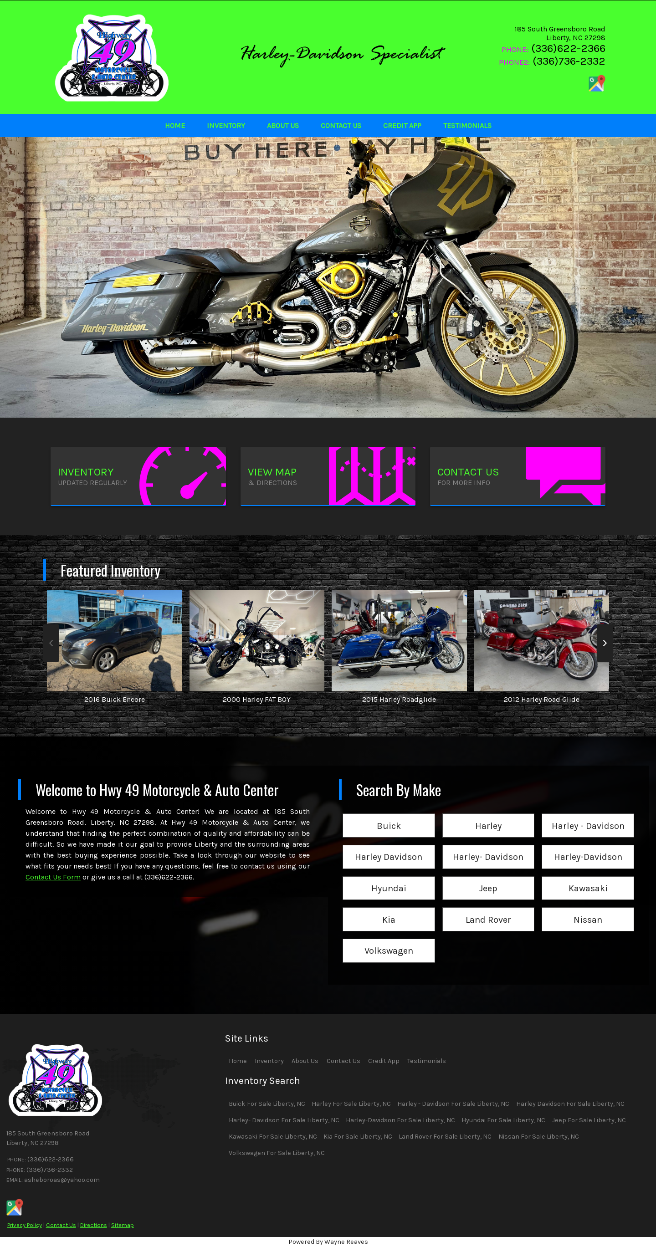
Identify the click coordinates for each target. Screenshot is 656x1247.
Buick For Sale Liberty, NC (267, 1104)
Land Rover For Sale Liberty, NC (445, 1136)
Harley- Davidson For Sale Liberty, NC (284, 1120)
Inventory (269, 1061)
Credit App (384, 1061)
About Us (305, 1061)
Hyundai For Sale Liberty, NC (503, 1120)
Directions (93, 1224)
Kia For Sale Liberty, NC (357, 1136)
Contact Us (61, 1224)
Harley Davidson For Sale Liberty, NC (570, 1104)
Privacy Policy (24, 1224)
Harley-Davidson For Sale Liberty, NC (400, 1120)
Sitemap (122, 1224)
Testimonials (426, 1061)
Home (238, 1061)
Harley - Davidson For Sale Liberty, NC (453, 1104)
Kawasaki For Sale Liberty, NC (273, 1136)
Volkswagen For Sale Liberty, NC (277, 1153)
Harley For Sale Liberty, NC (351, 1104)
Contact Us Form (53, 877)
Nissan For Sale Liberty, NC (538, 1136)
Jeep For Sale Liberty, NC (589, 1120)
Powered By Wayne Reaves (328, 1242)
